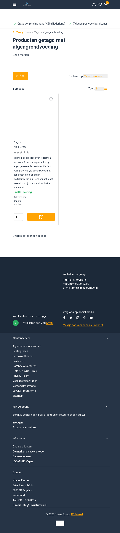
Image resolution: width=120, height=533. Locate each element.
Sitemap (18, 395)
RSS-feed (77, 514)
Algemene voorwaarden (27, 346)
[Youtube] (91, 318)
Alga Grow (20, 147)
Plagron (17, 142)
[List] (106, 88)
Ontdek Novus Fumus (25, 371)
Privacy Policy (21, 375)
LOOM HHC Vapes (23, 461)
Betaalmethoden (23, 356)
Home (29, 32)
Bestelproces (20, 351)
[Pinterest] (84, 318)
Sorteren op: (76, 76)
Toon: (91, 88)
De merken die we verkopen (29, 451)
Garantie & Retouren (24, 366)
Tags (38, 32)
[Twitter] (71, 318)
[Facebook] (64, 318)
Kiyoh (49, 322)
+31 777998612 (27, 500)
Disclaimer (19, 361)
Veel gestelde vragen (25, 380)
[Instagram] (77, 318)
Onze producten (22, 446)
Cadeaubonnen (22, 456)
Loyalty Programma (24, 390)
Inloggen (18, 422)
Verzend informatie (24, 385)
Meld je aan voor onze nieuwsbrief (83, 325)
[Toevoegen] (41, 217)
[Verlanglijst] (100, 4)
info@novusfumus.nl (34, 505)
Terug (18, 32)
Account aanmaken (24, 427)
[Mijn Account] (94, 5)
